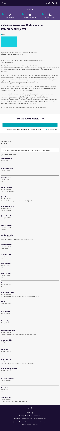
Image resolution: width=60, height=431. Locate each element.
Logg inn (4, 3)
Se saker (27, 421)
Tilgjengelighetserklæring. (39, 418)
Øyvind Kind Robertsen (35, 415)
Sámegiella (35, 424)
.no (30, 9)
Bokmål (24, 424)
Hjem (13, 421)
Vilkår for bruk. (18, 418)
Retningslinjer (34, 421)
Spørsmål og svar (43, 421)
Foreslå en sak (20, 421)
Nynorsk (29, 424)
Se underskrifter (52, 129)
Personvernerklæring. (27, 418)
